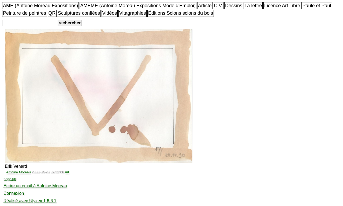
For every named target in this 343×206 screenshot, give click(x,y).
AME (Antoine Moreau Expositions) (40, 5)
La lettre (253, 5)
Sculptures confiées (79, 13)
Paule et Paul (316, 5)
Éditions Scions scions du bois (180, 13)
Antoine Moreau (18, 172)
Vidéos (109, 13)
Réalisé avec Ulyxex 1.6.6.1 (29, 201)
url (67, 172)
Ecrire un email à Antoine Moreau (35, 186)
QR (52, 13)
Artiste (205, 5)
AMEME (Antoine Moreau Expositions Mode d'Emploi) (138, 5)
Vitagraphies (132, 13)
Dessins (233, 5)
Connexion (13, 193)
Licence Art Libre (282, 5)
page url (9, 179)
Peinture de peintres (24, 13)
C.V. (218, 5)
